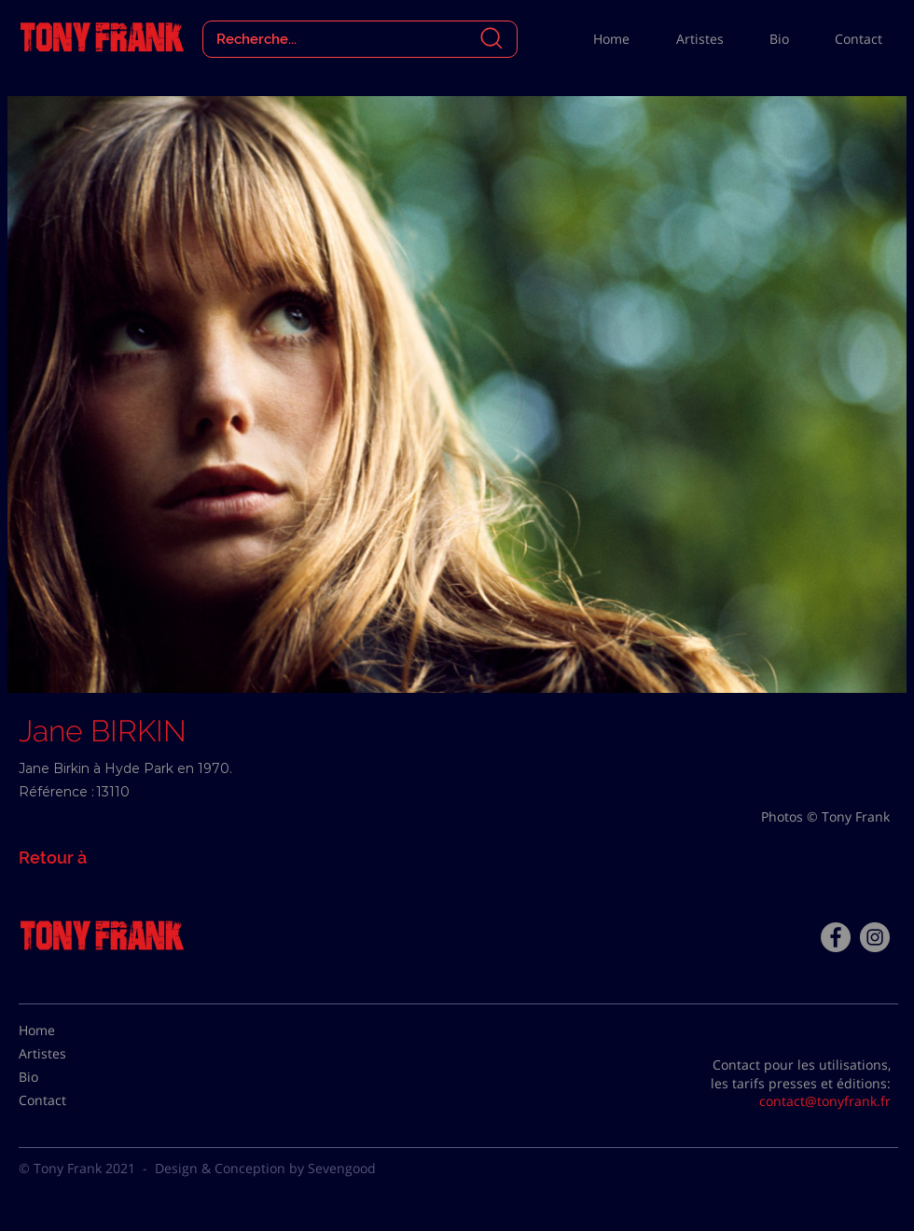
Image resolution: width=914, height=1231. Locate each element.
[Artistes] (65, 1054)
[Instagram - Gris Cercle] (875, 937)
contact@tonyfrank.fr (825, 1101)
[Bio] (65, 1077)
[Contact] (65, 1100)
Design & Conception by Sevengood (265, 1168)
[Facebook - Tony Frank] (836, 937)
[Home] (65, 1030)
